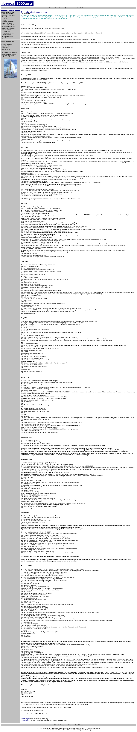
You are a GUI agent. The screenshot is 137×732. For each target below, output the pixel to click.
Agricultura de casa (7, 38)
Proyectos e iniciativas (8, 28)
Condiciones (79, 725)
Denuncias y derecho (8, 15)
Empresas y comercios (8, 54)
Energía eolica (5, 46)
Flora (3, 20)
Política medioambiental (8, 26)
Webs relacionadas (7, 36)
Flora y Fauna (5, 17)
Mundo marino (5, 49)
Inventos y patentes (7, 22)
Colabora (69, 725)
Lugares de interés (7, 33)
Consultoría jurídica (7, 13)
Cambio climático (6, 44)
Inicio (51, 8)
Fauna (4, 18)
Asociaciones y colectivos (9, 52)
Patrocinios (58, 8)
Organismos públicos (7, 56)
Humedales (5, 47)
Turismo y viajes (6, 30)
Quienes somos (70, 8)
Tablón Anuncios (82, 8)
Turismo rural (6, 34)
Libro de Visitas (59, 725)
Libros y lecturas (6, 23)
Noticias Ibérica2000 (7, 25)
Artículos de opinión (7, 41)
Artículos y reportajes (8, 12)
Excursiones (5, 31)
